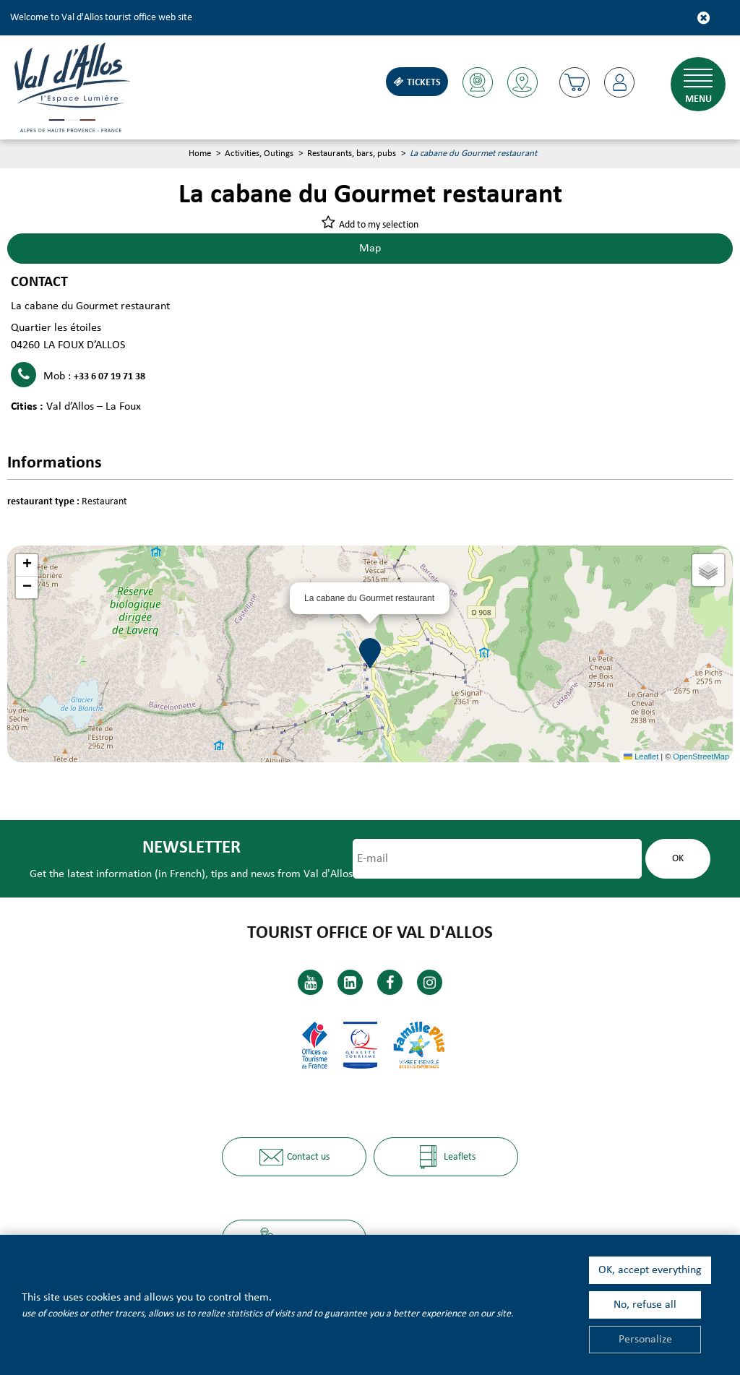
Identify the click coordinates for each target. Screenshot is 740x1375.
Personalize (645, 1339)
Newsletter (191, 848)
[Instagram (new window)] (429, 982)
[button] (574, 82)
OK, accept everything (650, 1270)
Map (370, 248)
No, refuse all (645, 1305)
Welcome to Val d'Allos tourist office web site (101, 17)
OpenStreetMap (701, 756)
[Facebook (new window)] (390, 982)
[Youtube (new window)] (310, 982)
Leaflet (641, 756)
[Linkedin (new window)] (350, 982)
